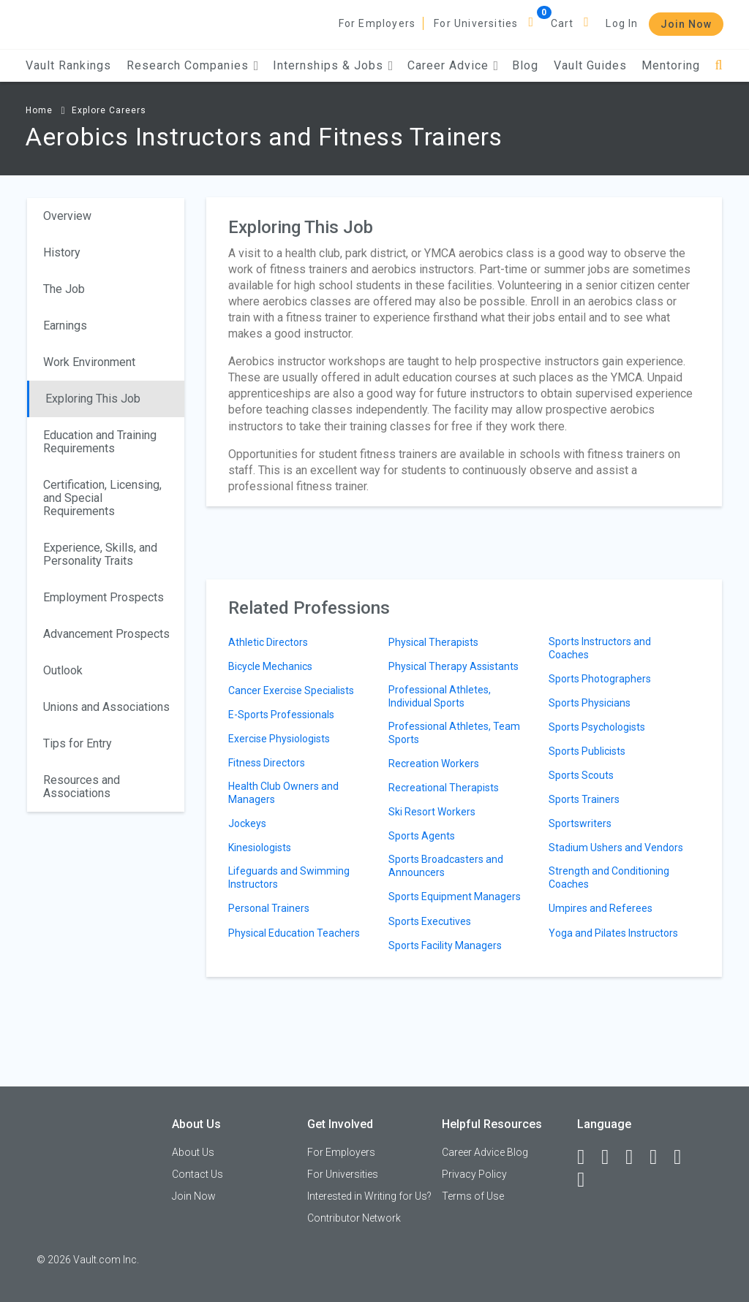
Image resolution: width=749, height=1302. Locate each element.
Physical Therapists (433, 642)
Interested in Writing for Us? (369, 1196)
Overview (67, 216)
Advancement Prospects (106, 634)
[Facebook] (587, 1157)
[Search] (719, 65)
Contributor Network (354, 1218)
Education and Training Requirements (100, 441)
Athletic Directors (268, 642)
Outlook (63, 670)
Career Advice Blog (485, 1152)
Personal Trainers (268, 908)
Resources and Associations (81, 786)
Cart (562, 23)
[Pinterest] (684, 1157)
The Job (64, 289)
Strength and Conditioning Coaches (609, 877)
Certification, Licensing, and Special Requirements (102, 498)
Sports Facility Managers (445, 945)
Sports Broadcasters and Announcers (445, 865)
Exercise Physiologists (279, 739)
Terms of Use (473, 1196)
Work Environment (89, 362)
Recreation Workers (433, 763)
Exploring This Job (92, 399)
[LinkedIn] (611, 1157)
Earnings (65, 325)
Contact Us (197, 1174)
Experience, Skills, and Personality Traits (100, 554)
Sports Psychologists (597, 727)
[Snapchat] (587, 1180)
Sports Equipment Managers (454, 896)
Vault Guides (590, 65)
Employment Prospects (103, 597)
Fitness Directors (266, 763)
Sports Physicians (590, 703)
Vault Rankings (68, 65)
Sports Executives (429, 921)
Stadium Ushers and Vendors (616, 847)
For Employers (377, 23)
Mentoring (670, 65)
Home (39, 110)
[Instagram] (660, 1157)
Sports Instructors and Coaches (600, 648)
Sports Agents (421, 836)
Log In (622, 23)
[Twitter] (635, 1157)
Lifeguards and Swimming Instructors (289, 877)
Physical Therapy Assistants (453, 666)
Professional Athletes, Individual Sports (439, 696)
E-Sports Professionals (281, 714)
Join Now (686, 24)
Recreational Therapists (443, 787)
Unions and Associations (106, 707)
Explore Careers (109, 110)
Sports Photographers (600, 679)
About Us (193, 1152)
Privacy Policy (474, 1174)
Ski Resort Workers (431, 812)
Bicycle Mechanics (270, 666)
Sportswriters (580, 823)
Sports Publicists (587, 751)
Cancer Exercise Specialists (291, 690)
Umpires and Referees (600, 908)
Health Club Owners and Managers (283, 792)
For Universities (476, 23)
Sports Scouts (581, 775)
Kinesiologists (259, 847)
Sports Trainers (584, 799)
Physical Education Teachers (294, 933)
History (61, 252)
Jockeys (247, 823)
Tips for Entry (77, 743)
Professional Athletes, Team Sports (454, 732)
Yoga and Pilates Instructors (613, 933)
